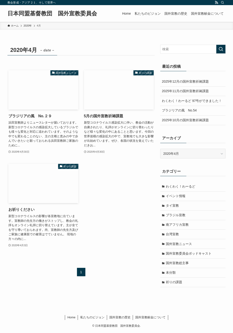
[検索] (222, 2)
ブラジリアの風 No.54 (179, 110)
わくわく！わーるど (180, 186)
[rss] (216, 2)
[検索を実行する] (221, 49)
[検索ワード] (193, 49)
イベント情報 (176, 196)
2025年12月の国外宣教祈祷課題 (185, 81)
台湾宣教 (172, 235)
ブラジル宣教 (176, 215)
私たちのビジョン (92, 318)
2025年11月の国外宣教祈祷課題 (185, 91)
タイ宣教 (172, 206)
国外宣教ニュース (179, 244)
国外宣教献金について (150, 318)
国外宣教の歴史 (120, 318)
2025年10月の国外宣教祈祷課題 (185, 120)
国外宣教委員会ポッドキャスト (189, 254)
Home (71, 318)
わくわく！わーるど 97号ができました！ (192, 101)
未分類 (171, 273)
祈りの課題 (174, 283)
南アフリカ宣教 (177, 225)
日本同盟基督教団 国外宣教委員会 (52, 13)
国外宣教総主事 (177, 264)
